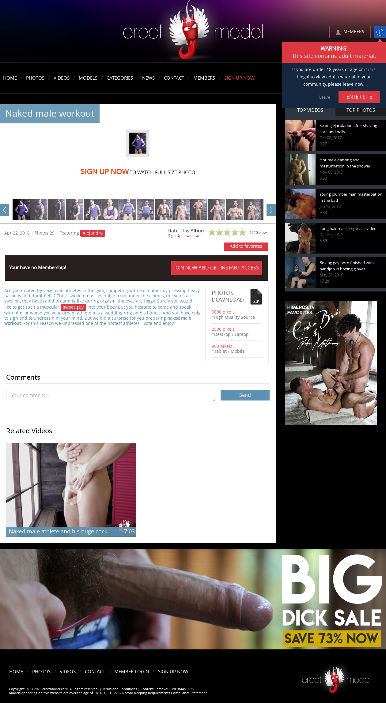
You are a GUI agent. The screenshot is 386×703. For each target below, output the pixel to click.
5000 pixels (223, 312)
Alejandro (93, 233)
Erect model (336, 677)
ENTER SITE (359, 97)
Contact (174, 78)
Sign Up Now (239, 78)
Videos (62, 78)
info (380, 32)
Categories (120, 78)
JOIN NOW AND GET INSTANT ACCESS (216, 268)
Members (204, 78)
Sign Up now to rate (185, 236)
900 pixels (222, 346)
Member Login (131, 672)
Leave (324, 97)
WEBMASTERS (183, 689)
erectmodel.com (193, 31)
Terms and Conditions (119, 689)
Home (10, 78)
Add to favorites (246, 246)
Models (88, 78)
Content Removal (154, 689)
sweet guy (73, 307)
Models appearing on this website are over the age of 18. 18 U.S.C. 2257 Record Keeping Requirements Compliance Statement (108, 693)
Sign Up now (105, 171)
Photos (35, 78)
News (148, 78)
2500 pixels (223, 329)
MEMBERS (353, 31)
